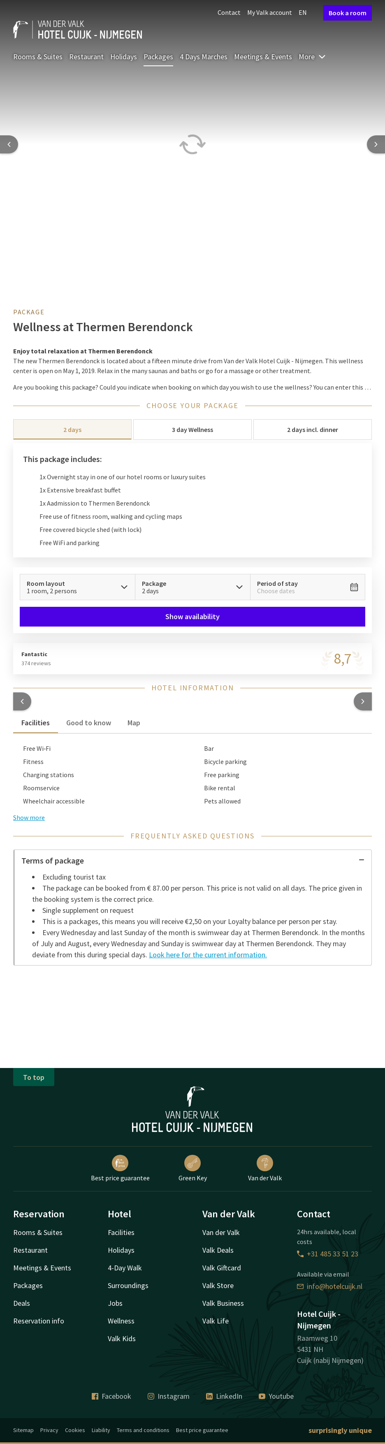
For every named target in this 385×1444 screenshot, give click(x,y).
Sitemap (23, 1430)
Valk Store (218, 1285)
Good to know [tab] (88, 722)
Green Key (193, 1168)
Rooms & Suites (38, 56)
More (312, 56)
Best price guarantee (120, 1168)
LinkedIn (224, 1396)
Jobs (115, 1303)
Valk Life (215, 1321)
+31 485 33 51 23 (327, 1253)
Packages (158, 56)
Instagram (169, 1396)
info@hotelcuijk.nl (329, 1286)
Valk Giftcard (221, 1267)
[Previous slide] (9, 144)
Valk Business (223, 1303)
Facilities (121, 1232)
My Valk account (269, 12)
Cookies (75, 1430)
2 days (72, 429)
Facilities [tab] (35, 722)
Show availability (192, 616)
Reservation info (38, 1321)
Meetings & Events (263, 56)
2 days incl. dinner (312, 429)
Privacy (49, 1430)
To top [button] (33, 1077)
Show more (29, 817)
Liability (101, 1430)
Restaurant (86, 56)
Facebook (111, 1396)
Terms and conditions (143, 1430)
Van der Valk (265, 1168)
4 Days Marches (203, 56)
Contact (229, 12)
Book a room (347, 13)
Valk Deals (218, 1250)
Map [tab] (134, 722)
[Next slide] (376, 144)
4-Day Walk (125, 1267)
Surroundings (128, 1285)
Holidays (123, 56)
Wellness (121, 1321)
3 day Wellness (192, 429)
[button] (22, 701)
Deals (21, 1303)
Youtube (276, 1396)
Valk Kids (122, 1338)
